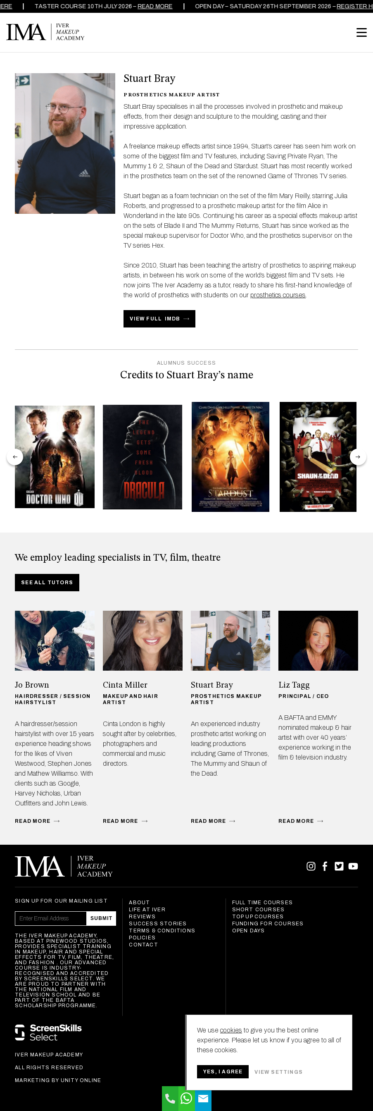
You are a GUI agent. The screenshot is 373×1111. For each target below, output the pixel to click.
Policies (142, 938)
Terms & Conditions (162, 931)
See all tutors (47, 582)
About (139, 903)
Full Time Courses (262, 903)
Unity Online (81, 1080)
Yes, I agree (222, 1072)
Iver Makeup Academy (45, 32)
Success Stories (158, 924)
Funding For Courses (268, 924)
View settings (278, 1072)
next (358, 457)
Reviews (142, 917)
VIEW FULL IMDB (155, 319)
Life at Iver (147, 910)
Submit (101, 918)
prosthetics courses (278, 295)
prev (15, 457)
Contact (143, 945)
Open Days (248, 931)
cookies (231, 1030)
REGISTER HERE (347, 6)
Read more (141, 6)
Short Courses (258, 910)
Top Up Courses (258, 917)
